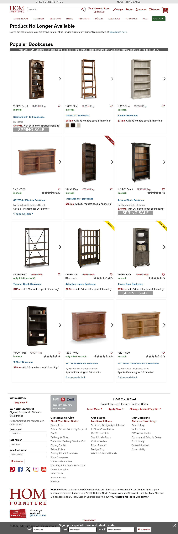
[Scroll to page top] (89, 520)
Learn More (93, 409)
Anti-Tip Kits (56, 473)
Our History (138, 425)
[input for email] (120, 529)
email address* (18, 450)
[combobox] (53, 9)
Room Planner (98, 445)
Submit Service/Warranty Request (68, 429)
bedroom (55, 18)
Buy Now (20, 402)
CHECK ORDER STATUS (49, 2)
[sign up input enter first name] (28, 433)
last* (80, 529)
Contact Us (56, 425)
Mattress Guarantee (61, 461)
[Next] (59, 78)
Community (138, 441)
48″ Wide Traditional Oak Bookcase (138, 363)
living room (21, 18)
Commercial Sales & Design (147, 437)
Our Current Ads (100, 433)
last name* (16, 440)
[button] (99, 10)
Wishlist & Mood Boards (104, 453)
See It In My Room (101, 437)
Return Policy (57, 449)
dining (69, 18)
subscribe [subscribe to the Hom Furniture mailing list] (17, 461)
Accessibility (138, 449)
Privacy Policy (58, 477)
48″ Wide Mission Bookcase (29, 200)
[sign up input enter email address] (28, 454)
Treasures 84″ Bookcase (79, 199)
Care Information (59, 469)
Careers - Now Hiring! (144, 421)
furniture (131, 18)
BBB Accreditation (141, 433)
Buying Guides (58, 445)
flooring (84, 18)
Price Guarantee (59, 457)
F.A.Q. (53, 433)
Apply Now (114, 409)
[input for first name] (47, 529)
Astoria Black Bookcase (131, 200)
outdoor (158, 18)
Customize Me (99, 441)
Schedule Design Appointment (107, 425)
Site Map (55, 481)
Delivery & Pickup (60, 437)
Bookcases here (118, 32)
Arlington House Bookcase (80, 284)
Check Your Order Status (64, 421)
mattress (39, 18)
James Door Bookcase (130, 284)
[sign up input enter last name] (28, 444)
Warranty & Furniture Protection (67, 465)
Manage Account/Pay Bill (144, 409)
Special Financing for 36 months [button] (31, 209)
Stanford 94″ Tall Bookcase (29, 117)
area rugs (114, 18)
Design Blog (97, 449)
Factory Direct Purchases (64, 453)
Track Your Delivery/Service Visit (68, 441)
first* (44, 529)
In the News (138, 429)
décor (99, 18)
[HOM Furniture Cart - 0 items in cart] (164, 9)
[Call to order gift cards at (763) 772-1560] (38, 515)
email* (116, 529)
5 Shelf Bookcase (128, 115)
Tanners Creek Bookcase (27, 284)
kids (145, 18)
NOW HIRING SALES (128, 2)
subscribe (144, 529)
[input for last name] (82, 529)
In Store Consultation (102, 429)
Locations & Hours (101, 421)
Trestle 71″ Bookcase (77, 115)
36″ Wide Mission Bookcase (81, 363)
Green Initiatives (140, 445)
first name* (16, 429)
